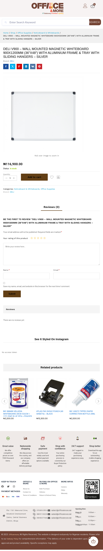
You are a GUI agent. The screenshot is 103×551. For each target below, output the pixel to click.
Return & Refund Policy (48, 495)
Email (57, 269)
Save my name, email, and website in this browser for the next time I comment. (36, 286)
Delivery (42, 491)
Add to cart (34, 177)
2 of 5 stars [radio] (35, 237)
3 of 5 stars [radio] (38, 237)
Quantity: (6, 174)
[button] (59, 177)
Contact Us (27, 491)
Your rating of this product (15, 238)
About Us (26, 488)
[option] (18, 400)
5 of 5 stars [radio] (44, 237)
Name (6, 269)
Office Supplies (48, 188)
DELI (12, 61)
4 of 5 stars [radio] (41, 237)
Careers (64, 486)
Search (94, 22)
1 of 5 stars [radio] (32, 237)
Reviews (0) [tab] (52, 206)
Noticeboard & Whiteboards (27, 188)
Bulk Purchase (45, 488)
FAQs (63, 490)
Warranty (64, 493)
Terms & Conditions (27, 496)
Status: (6, 168)
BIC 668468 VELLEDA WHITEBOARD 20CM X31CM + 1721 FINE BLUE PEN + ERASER (17, 413)
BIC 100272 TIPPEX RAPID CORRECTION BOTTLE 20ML (82, 412)
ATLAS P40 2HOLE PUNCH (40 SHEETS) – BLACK (49, 412)
